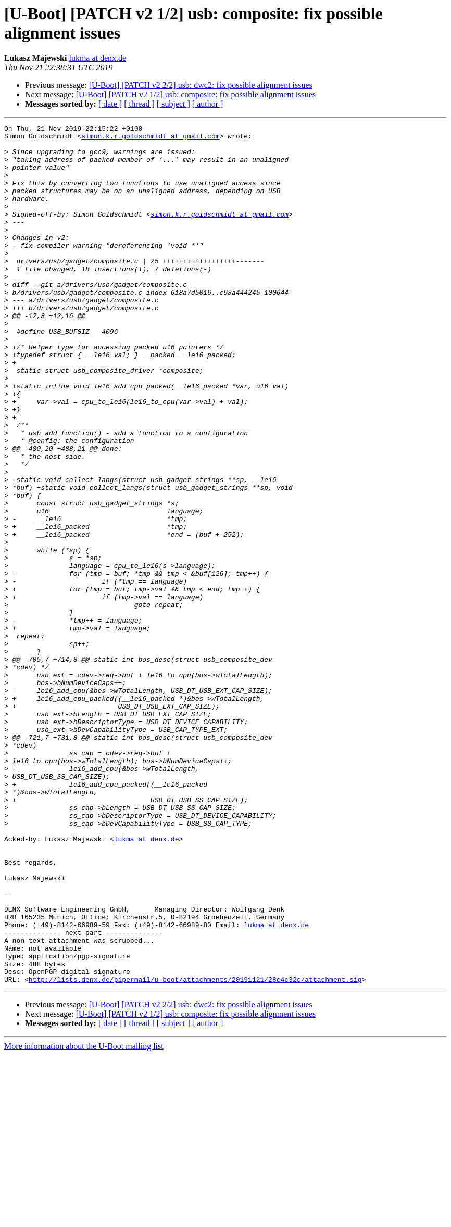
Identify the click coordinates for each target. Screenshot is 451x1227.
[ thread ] (139, 103)
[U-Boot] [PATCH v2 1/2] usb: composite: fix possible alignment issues (196, 94)
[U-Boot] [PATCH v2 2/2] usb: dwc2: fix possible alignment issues (200, 85)
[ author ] (207, 103)
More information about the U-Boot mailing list (84, 1217)
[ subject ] (173, 103)
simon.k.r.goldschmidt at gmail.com (150, 139)
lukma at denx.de (97, 58)
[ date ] (110, 103)
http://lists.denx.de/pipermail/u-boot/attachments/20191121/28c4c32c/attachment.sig (195, 1151)
